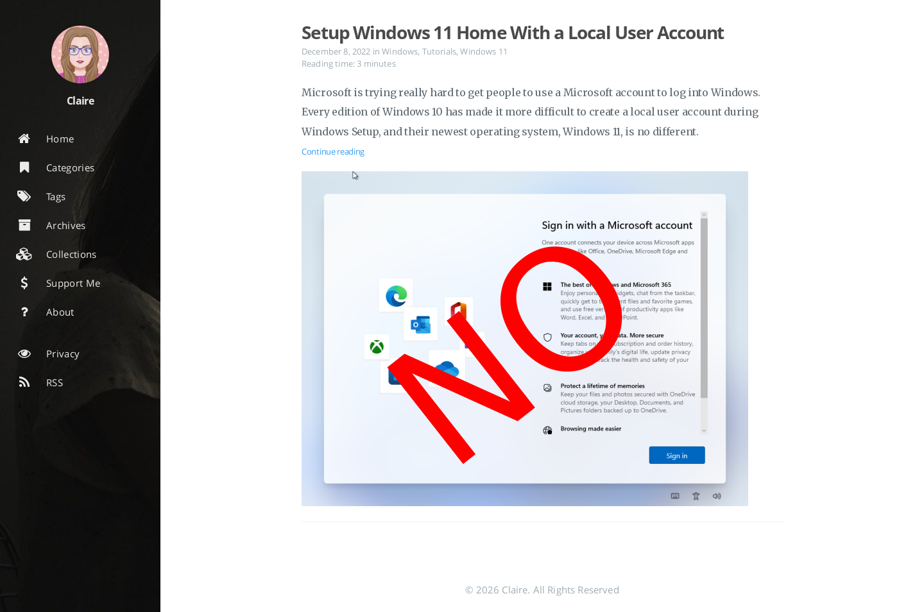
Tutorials (439, 51)
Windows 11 (484, 51)
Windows (400, 51)
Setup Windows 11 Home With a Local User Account (513, 32)
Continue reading (333, 151)
